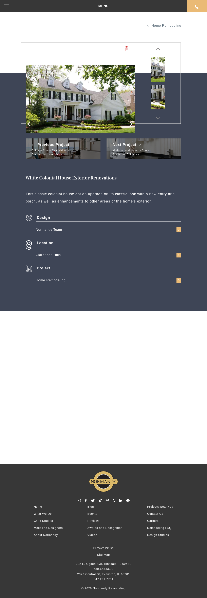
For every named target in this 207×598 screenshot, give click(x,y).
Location (45, 243)
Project (44, 268)
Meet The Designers (48, 527)
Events (92, 513)
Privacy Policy (103, 547)
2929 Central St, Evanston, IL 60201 (103, 574)
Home (38, 506)
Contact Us (155, 513)
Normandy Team (108, 229)
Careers (153, 520)
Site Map (103, 554)
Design (43, 218)
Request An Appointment (197, 7)
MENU (56, 6)
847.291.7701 (103, 579)
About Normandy (46, 535)
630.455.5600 (103, 569)
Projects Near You (160, 506)
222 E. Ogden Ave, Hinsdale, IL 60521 (103, 563)
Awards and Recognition (105, 527)
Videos (92, 535)
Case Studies (43, 520)
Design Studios (158, 535)
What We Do (43, 513)
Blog (91, 506)
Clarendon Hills (108, 255)
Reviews (94, 520)
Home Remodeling (164, 25)
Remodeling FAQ (159, 527)
